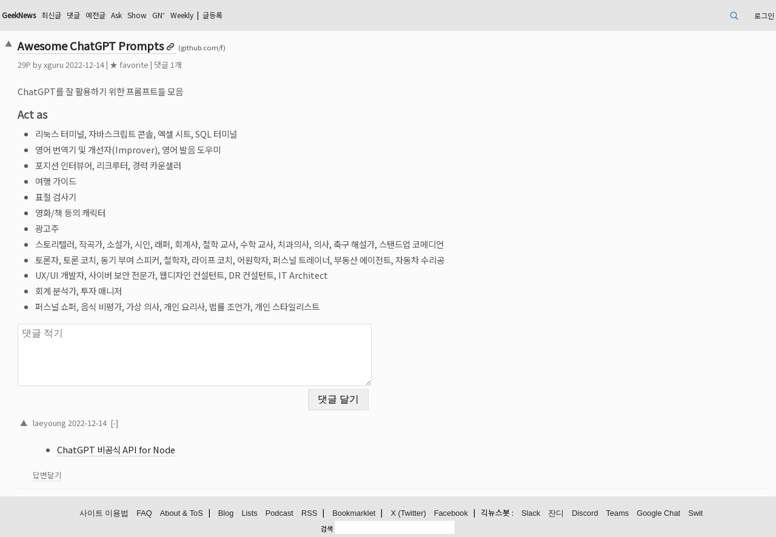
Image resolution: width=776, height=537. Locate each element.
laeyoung (49, 423)
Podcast (279, 513)
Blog (226, 513)
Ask (116, 15)
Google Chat (658, 513)
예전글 (95, 15)
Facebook (451, 513)
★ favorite (129, 64)
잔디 (556, 513)
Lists (249, 513)
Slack (530, 513)
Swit (695, 513)
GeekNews (19, 15)
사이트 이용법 (104, 513)
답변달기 (47, 475)
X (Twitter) (408, 513)
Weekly (181, 15)
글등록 (212, 15)
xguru (54, 64)
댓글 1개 (168, 64)
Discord (585, 513)
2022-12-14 (87, 423)
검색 (327, 528)
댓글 (73, 15)
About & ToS (181, 513)
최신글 (51, 15)
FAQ (144, 513)
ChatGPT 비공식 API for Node (116, 449)
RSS (309, 513)
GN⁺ (158, 15)
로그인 (764, 15)
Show (137, 15)
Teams (617, 513)
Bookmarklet (353, 513)
